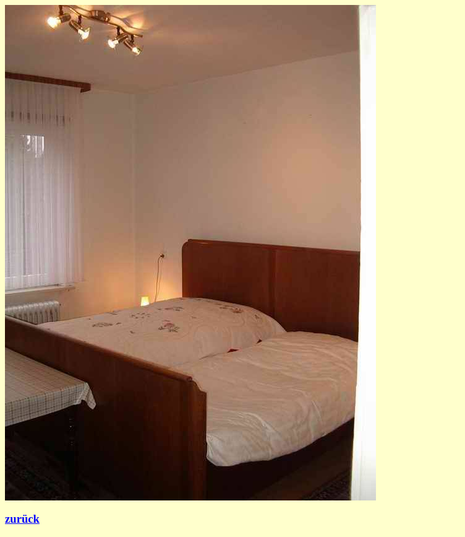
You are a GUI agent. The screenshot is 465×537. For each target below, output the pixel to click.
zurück (22, 518)
